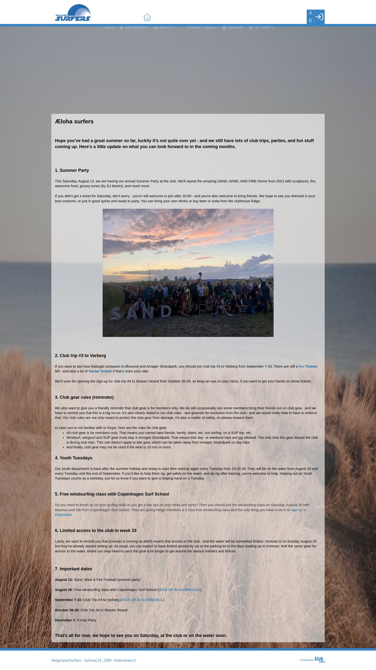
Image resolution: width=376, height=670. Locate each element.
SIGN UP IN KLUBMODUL (179, 590)
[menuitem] (101, 17)
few (308, 366)
